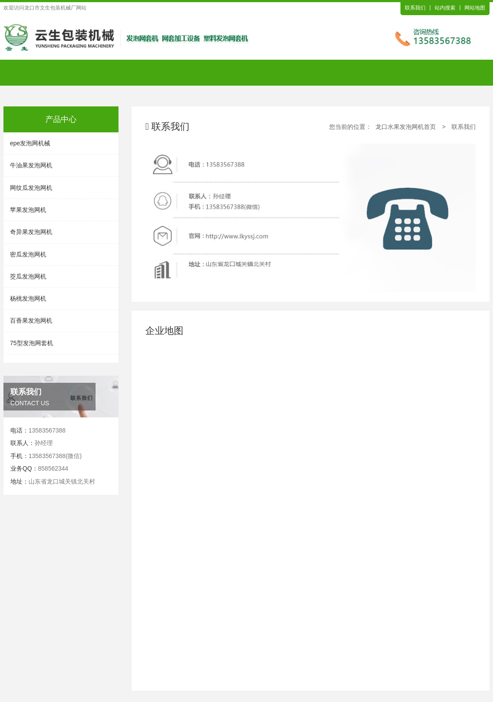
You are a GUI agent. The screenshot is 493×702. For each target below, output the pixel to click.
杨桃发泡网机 (28, 298)
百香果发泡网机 (31, 320)
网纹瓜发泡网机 (31, 187)
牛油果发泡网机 (31, 165)
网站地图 (474, 7)
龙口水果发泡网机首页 (405, 126)
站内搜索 (445, 7)
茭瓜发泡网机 (28, 276)
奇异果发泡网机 (31, 231)
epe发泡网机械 (30, 143)
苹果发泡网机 (28, 209)
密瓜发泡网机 (28, 254)
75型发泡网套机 (31, 343)
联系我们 (415, 7)
